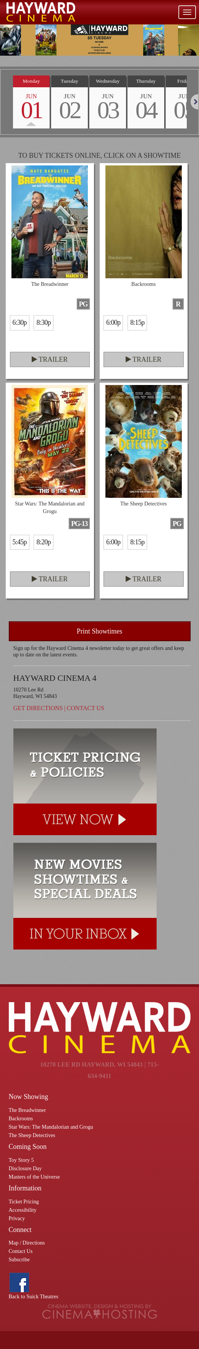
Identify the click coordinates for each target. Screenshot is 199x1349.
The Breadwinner (27, 1110)
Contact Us (85, 708)
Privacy (17, 1218)
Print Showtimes (100, 631)
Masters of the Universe (34, 1177)
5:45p (20, 542)
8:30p (43, 322)
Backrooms (21, 1118)
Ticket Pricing (24, 1202)
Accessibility (23, 1210)
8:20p (43, 542)
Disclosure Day (25, 1168)
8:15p (137, 322)
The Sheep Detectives (32, 1135)
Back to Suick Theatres (33, 1296)
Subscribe (19, 1259)
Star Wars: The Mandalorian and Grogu (51, 1127)
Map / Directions (27, 1243)
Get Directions (38, 708)
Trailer (50, 359)
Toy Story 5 (21, 1160)
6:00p (113, 322)
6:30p (20, 322)
